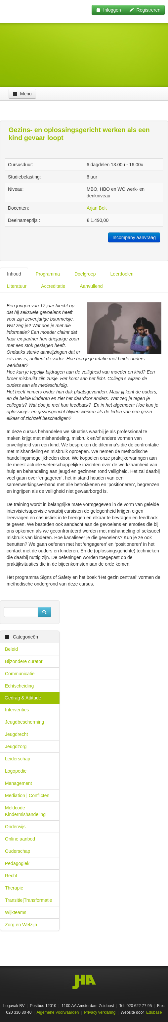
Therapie (14, 888)
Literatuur (16, 286)
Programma (48, 274)
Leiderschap (17, 758)
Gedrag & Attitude (23, 697)
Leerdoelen (122, 274)
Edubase (153, 1012)
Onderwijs (15, 826)
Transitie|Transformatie (28, 900)
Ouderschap (17, 851)
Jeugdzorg (15, 746)
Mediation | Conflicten (27, 795)
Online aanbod (20, 839)
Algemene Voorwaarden (57, 1012)
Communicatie (19, 673)
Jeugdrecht (16, 734)
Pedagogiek (17, 863)
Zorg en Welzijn (21, 924)
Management (18, 783)
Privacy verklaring (99, 1012)
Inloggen (108, 10)
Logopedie (15, 771)
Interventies (17, 709)
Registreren (144, 10)
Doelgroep (85, 274)
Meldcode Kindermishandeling (25, 811)
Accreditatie (53, 286)
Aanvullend (91, 286)
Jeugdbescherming (24, 722)
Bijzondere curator (24, 661)
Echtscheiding (19, 686)
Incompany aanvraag (134, 237)
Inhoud (14, 274)
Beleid (11, 649)
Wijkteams (15, 912)
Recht (11, 875)
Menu (22, 93)
